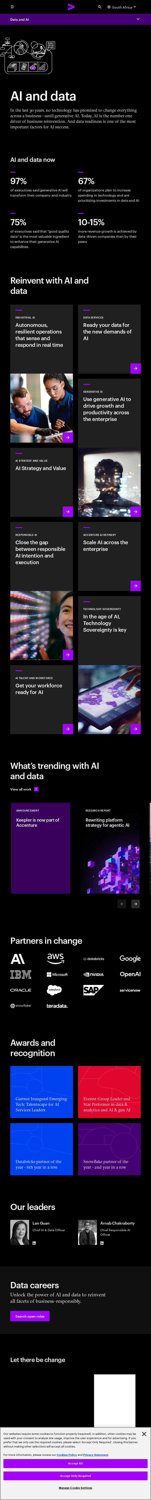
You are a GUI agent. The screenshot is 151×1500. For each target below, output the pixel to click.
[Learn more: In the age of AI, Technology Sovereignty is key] (109, 665)
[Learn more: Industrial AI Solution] (41, 374)
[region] (75, 1463)
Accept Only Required (75, 1475)
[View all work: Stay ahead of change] (24, 789)
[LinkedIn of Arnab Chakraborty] (102, 1243)
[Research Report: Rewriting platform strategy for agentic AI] (109, 848)
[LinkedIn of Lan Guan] (34, 1243)
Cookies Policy (67, 1454)
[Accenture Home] (71, 7)
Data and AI (19, 19)
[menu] (12, 7)
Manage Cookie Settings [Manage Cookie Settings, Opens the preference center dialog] (75, 1487)
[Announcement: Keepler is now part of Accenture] (40, 848)
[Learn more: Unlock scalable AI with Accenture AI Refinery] (109, 556)
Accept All (75, 1463)
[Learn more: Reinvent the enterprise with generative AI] (109, 448)
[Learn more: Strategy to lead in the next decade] (41, 482)
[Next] (135, 904)
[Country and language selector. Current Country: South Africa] (122, 7)
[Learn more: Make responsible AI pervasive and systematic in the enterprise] (41, 591)
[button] (30, 1316)
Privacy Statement (95, 1454)
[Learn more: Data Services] (109, 339)
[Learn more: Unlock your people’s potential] (41, 699)
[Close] (144, 1434)
